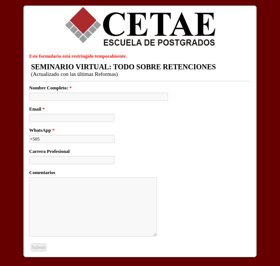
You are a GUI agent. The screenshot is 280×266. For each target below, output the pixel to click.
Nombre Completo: (50, 87)
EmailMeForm (140, 27)
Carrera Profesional (49, 151)
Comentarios (42, 172)
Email (37, 109)
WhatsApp (42, 130)
